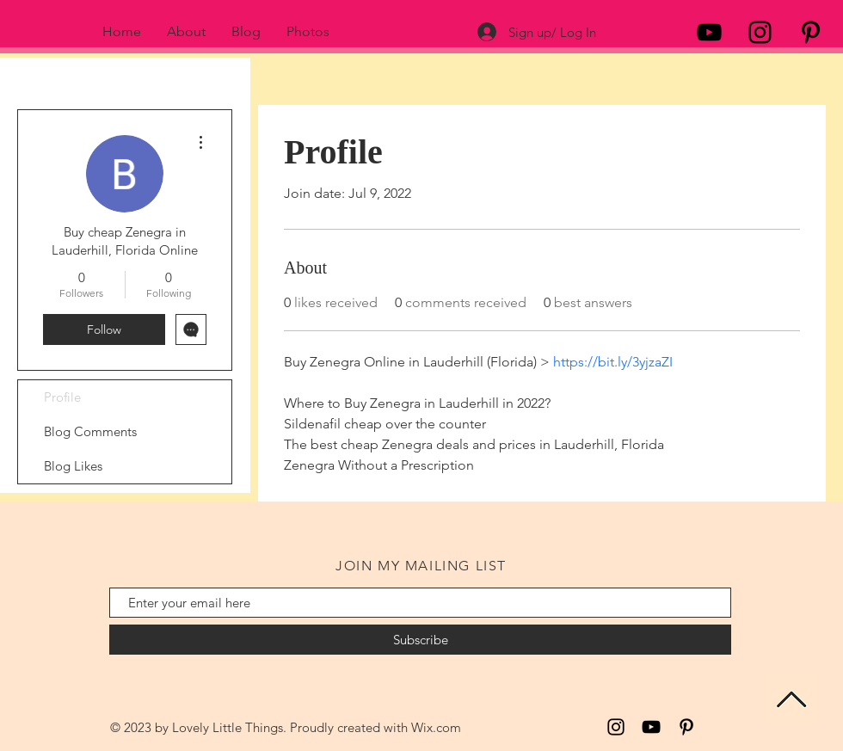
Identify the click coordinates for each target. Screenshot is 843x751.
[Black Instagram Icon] (760, 32)
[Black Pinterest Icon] (811, 32)
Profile (62, 397)
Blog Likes (73, 466)
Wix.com (436, 727)
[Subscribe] (420, 640)
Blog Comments (90, 431)
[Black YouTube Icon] (709, 32)
